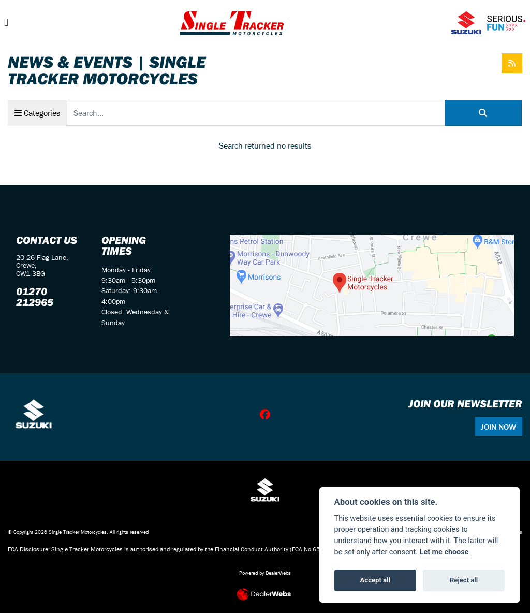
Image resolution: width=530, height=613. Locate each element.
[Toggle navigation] (6, 22)
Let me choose (444, 552)
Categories (37, 113)
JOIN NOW (498, 426)
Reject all (464, 580)
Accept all (375, 580)
